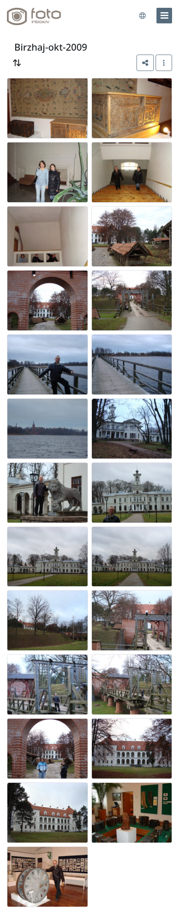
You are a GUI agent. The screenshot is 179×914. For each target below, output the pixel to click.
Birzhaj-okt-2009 (50, 47)
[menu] (164, 15)
